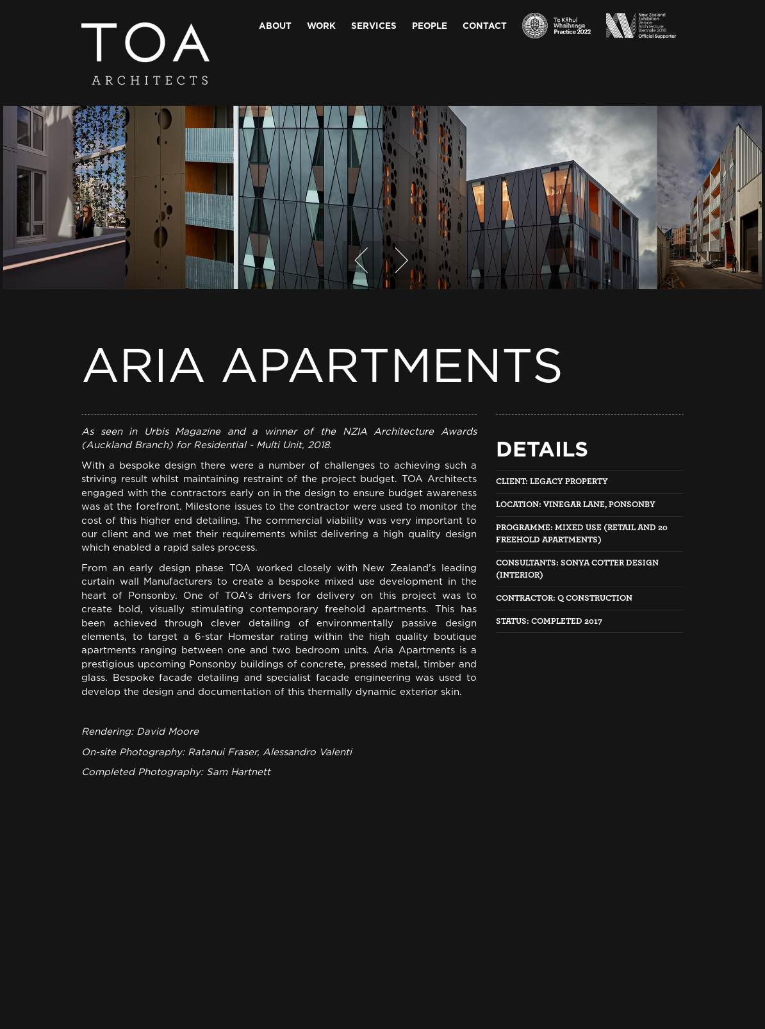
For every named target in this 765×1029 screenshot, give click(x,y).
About (275, 25)
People (429, 25)
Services (374, 25)
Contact (485, 25)
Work (321, 25)
